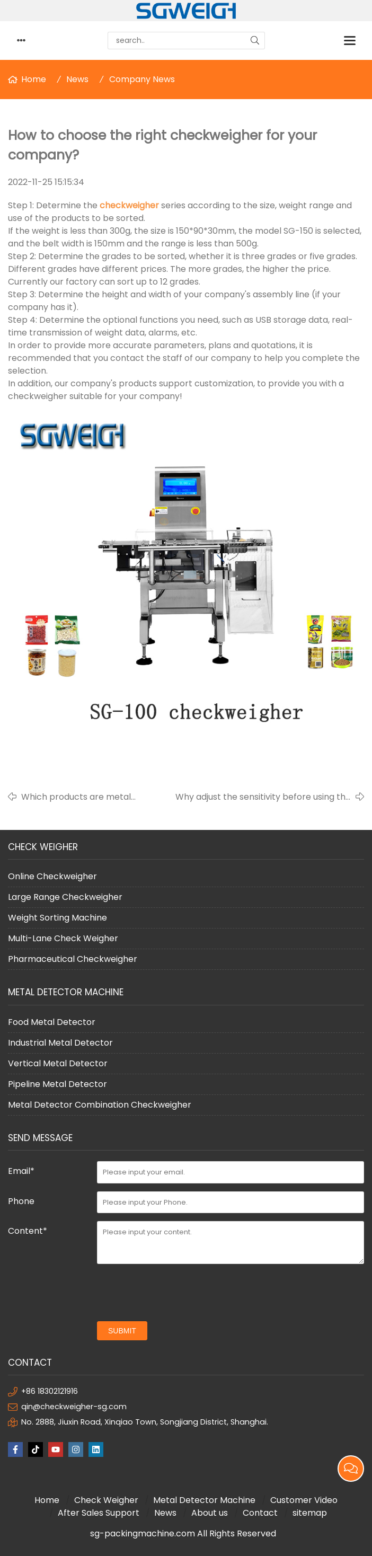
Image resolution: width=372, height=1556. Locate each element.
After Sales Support (98, 1513)
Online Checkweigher (52, 876)
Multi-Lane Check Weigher (63, 938)
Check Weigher (106, 1500)
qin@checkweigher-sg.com (74, 1406)
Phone (21, 1201)
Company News (142, 79)
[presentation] (177, 1292)
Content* (27, 1231)
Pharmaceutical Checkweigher (72, 959)
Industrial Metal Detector (60, 1043)
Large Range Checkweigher (65, 897)
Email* (21, 1171)
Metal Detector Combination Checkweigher (99, 1105)
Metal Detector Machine (204, 1500)
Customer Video (304, 1500)
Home (33, 79)
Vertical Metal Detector (58, 1063)
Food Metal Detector (51, 1022)
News (77, 79)
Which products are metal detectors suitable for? (76, 797)
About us (209, 1513)
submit (122, 1331)
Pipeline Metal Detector (57, 1084)
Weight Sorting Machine (57, 918)
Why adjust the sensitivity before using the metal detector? (263, 797)
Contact (260, 1513)
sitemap (310, 1513)
